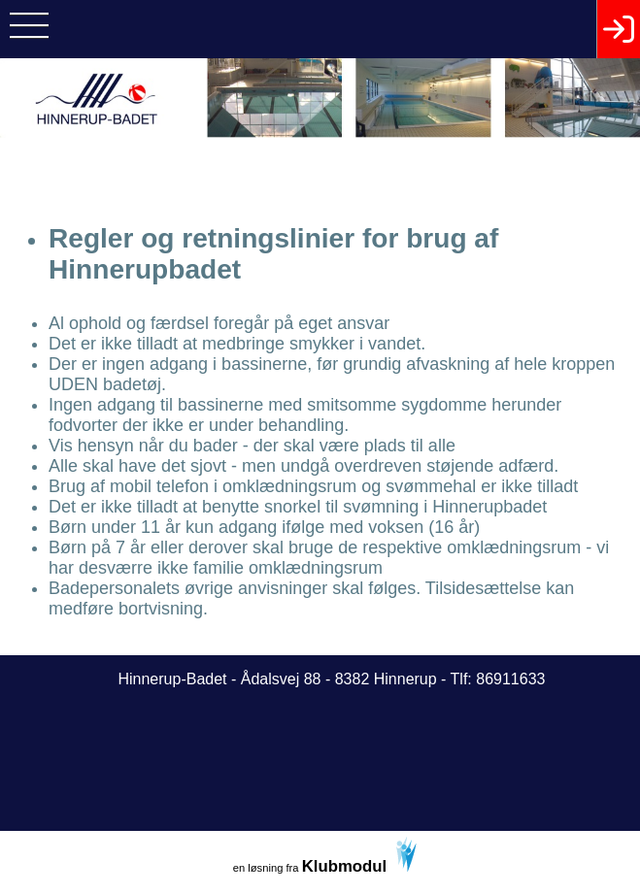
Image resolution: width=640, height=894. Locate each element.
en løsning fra (325, 856)
